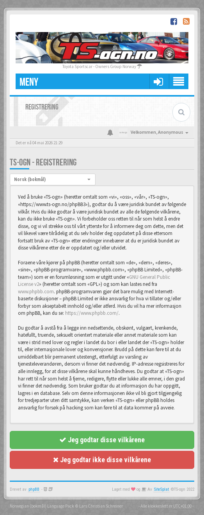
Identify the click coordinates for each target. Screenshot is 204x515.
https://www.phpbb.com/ (92, 313)
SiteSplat (161, 489)
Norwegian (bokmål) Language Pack (42, 506)
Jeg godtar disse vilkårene (102, 440)
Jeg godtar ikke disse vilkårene (102, 460)
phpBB (33, 489)
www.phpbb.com (36, 291)
